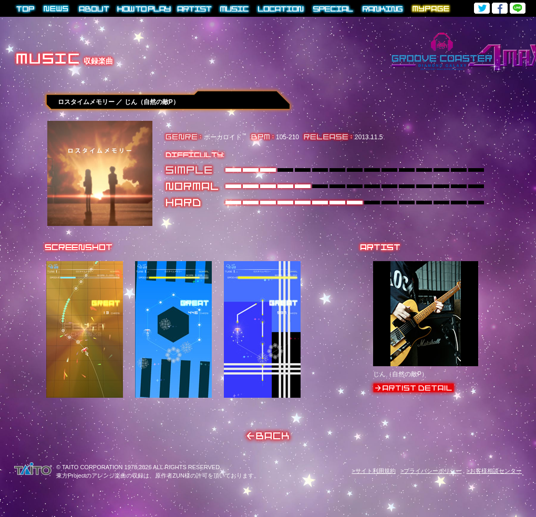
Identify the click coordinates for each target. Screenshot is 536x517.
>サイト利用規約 (373, 471)
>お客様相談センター (494, 471)
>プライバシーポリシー (430, 471)
